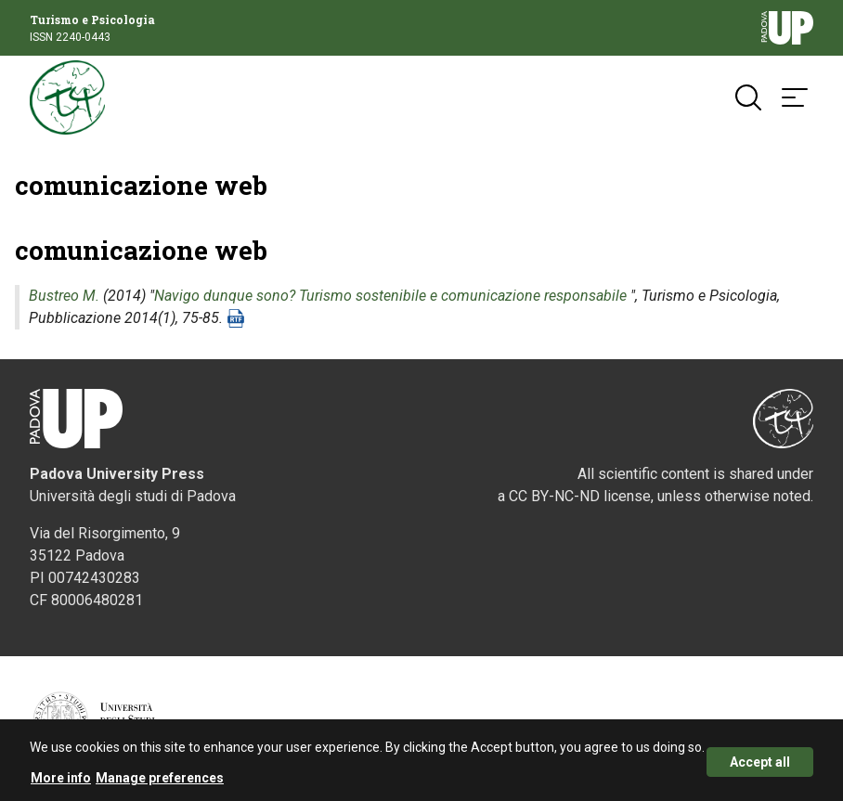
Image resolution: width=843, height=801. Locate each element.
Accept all (760, 765)
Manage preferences (160, 782)
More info (61, 782)
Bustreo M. (64, 295)
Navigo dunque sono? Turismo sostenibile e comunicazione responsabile (390, 295)
